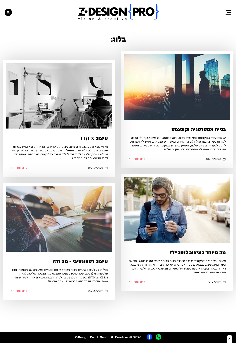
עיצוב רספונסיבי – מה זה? (80, 267)
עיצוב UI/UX (94, 138)
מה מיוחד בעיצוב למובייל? (197, 256)
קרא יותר (136, 159)
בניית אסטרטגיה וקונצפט (198, 129)
